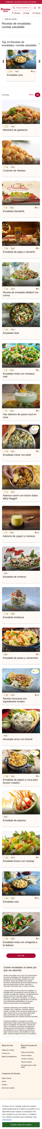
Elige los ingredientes (9, 1056)
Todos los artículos (27, 1052)
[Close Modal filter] (37, 95)
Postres (4, 1085)
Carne (4, 1081)
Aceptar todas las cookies (21, 1125)
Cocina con (6, 1053)
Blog (26, 13)
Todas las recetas (10, 19)
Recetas (16, 13)
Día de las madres (8, 1088)
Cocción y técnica (27, 1059)
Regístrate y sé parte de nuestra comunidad (21, 2)
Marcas (36, 13)
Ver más (21, 956)
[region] (21, 1114)
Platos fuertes (6, 1078)
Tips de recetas (26, 1062)
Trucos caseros (26, 1055)
